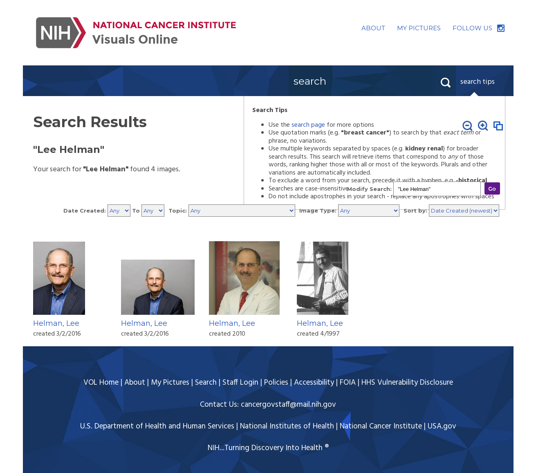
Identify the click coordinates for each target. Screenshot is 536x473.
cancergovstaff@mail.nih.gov (288, 405)
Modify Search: (369, 189)
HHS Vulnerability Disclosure (407, 383)
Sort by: (415, 210)
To (136, 210)
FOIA (348, 383)
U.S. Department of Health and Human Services (157, 426)
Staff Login (240, 383)
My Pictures (170, 383)
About (134, 383)
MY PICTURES (419, 28)
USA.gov (442, 426)
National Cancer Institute (381, 426)
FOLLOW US (472, 28)
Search (206, 383)
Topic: (177, 210)
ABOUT (373, 28)
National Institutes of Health (287, 426)
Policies (276, 383)
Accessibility (314, 383)
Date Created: (84, 210)
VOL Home (101, 383)
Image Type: (317, 210)
